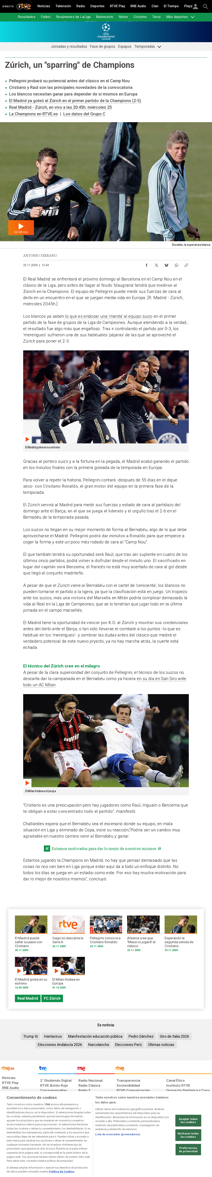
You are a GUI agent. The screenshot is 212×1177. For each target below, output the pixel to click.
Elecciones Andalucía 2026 (60, 1044)
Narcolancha (98, 1044)
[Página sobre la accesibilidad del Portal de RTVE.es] (128, 1145)
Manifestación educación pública (95, 1036)
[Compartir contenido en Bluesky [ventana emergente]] (166, 264)
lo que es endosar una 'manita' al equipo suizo (108, 316)
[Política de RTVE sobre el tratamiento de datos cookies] (68, 1145)
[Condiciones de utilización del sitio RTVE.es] (8, 1145)
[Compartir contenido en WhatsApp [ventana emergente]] (176, 264)
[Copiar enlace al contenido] (186, 264)
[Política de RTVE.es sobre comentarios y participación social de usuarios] (193, 1145)
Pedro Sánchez (141, 1036)
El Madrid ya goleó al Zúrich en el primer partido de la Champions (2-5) (75, 100)
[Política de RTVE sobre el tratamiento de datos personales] (35, 1145)
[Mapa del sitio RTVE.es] (148, 1145)
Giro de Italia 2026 (174, 1036)
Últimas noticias (161, 1044)
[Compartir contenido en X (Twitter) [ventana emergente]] (156, 264)
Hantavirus (53, 1036)
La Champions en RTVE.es (33, 113)
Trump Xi (30, 1036)
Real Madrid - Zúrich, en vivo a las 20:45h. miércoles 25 (60, 107)
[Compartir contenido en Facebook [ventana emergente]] (147, 264)
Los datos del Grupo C (84, 113)
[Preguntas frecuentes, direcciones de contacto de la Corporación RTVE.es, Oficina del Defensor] (165, 1145)
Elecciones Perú (128, 1044)
